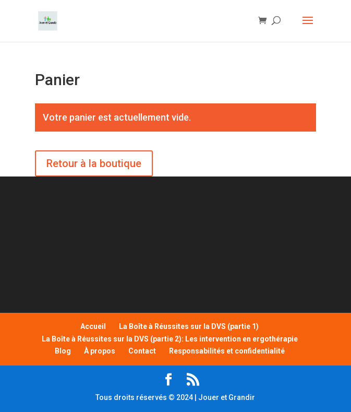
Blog (63, 351)
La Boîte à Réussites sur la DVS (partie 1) (189, 326)
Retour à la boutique (93, 163)
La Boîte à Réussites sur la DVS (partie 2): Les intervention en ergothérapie (170, 339)
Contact (142, 351)
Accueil (93, 326)
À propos (99, 351)
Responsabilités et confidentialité (227, 351)
